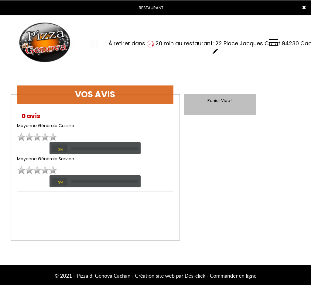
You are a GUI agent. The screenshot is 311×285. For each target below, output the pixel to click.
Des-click (195, 276)
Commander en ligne (233, 276)
